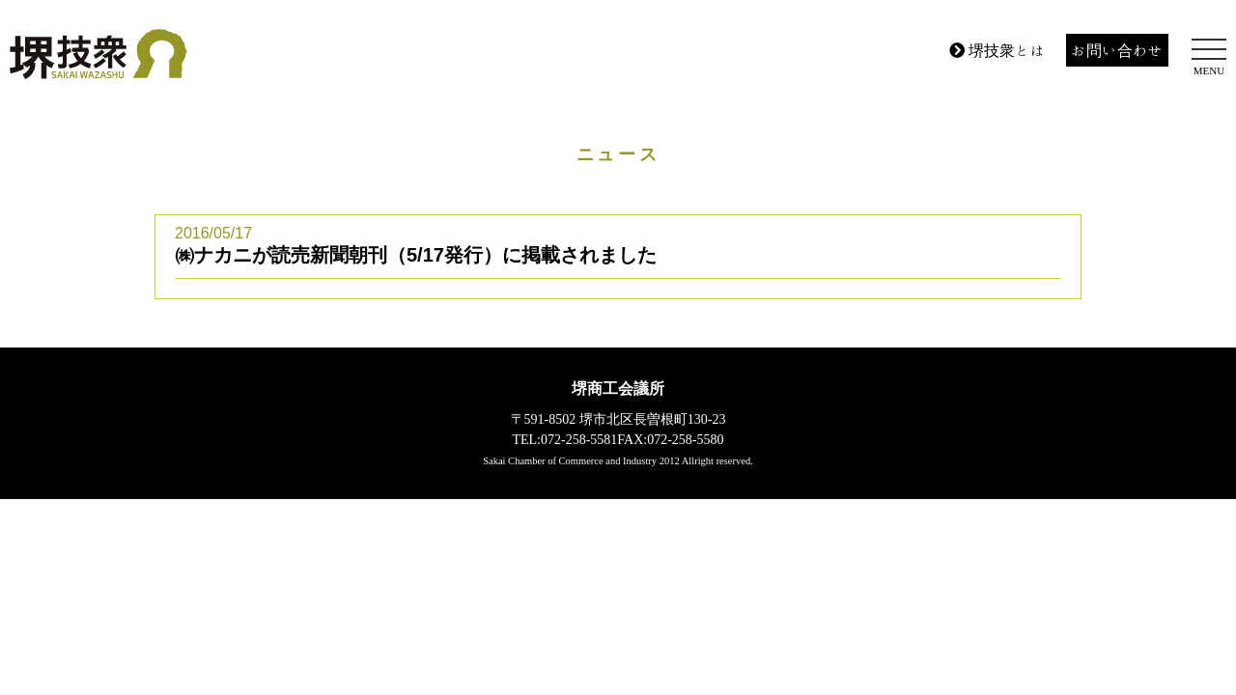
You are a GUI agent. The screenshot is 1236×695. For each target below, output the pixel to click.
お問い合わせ (1117, 50)
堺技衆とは (997, 50)
